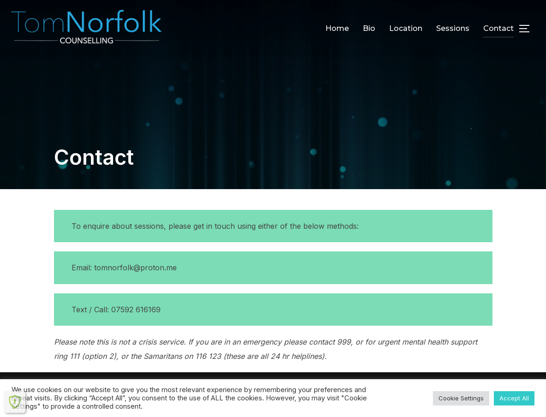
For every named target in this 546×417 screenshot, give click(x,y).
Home (337, 28)
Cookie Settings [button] (461, 398)
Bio (369, 28)
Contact (498, 28)
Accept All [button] (514, 398)
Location (405, 28)
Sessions (452, 28)
